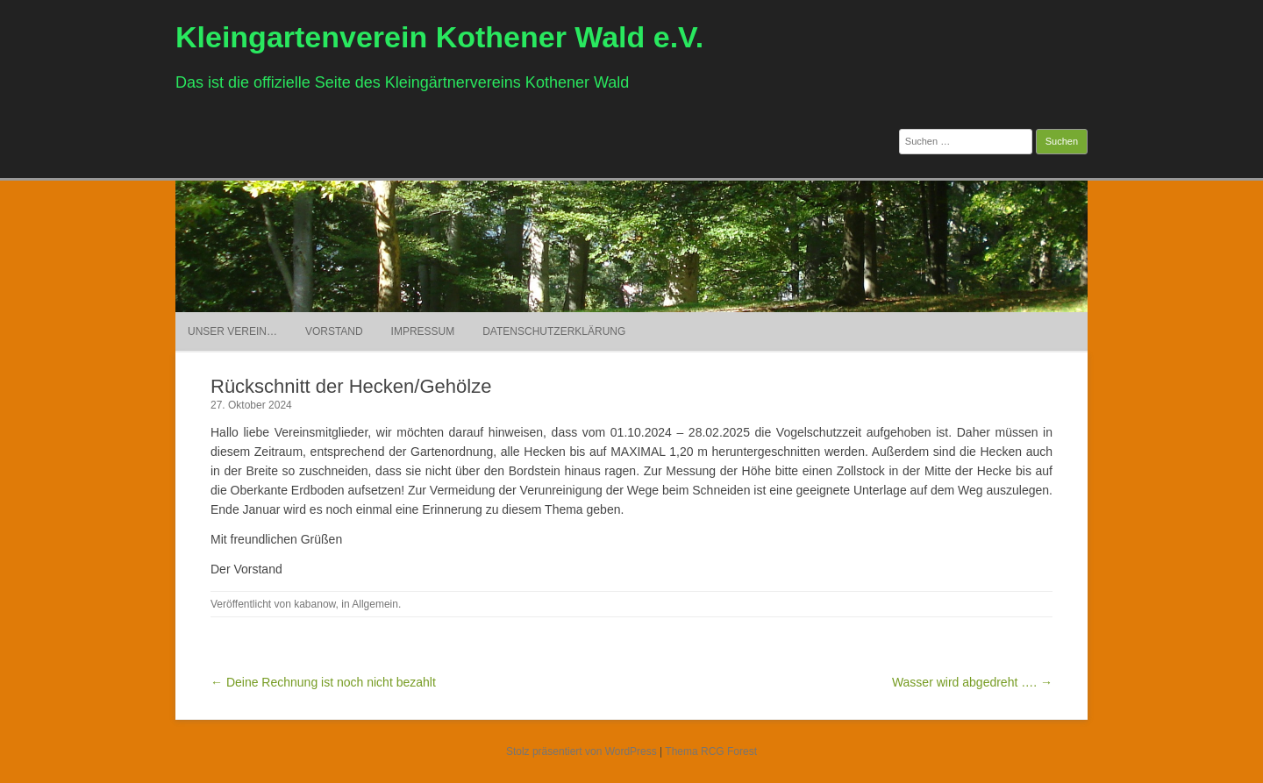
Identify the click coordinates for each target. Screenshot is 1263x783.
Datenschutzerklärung (553, 331)
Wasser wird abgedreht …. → (972, 682)
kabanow (314, 604)
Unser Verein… (232, 331)
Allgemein (375, 604)
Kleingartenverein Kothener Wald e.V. (439, 36)
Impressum (423, 331)
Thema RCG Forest (711, 751)
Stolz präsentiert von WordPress (581, 751)
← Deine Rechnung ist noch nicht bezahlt (323, 682)
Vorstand (334, 331)
